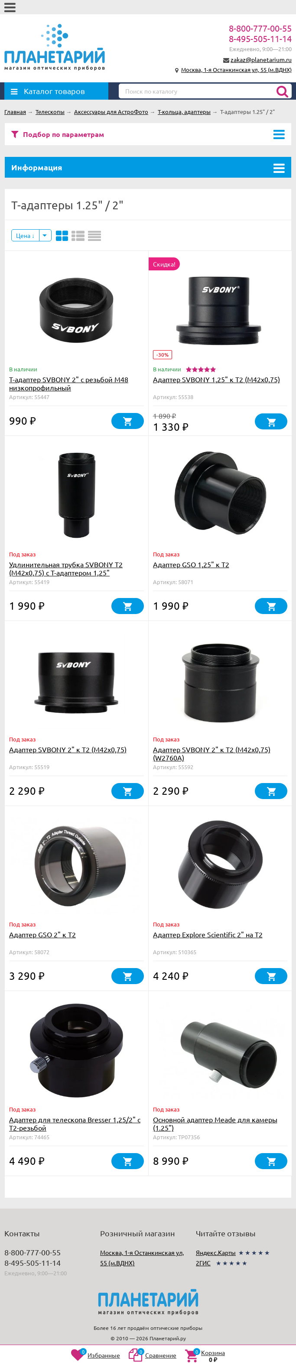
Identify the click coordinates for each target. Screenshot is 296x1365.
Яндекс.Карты (216, 1252)
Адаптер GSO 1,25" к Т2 (191, 564)
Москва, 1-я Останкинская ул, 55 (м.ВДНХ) (236, 69)
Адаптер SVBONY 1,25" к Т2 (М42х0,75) (216, 379)
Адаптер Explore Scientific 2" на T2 (208, 934)
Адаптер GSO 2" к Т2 (42, 934)
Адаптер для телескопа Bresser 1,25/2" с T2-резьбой (74, 1123)
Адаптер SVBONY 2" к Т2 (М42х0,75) (68, 749)
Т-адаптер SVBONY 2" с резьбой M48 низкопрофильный (68, 383)
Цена (25, 235)
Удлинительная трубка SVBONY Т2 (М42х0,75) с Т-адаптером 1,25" (66, 568)
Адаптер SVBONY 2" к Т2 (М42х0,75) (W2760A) (211, 753)
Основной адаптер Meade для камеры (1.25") (215, 1123)
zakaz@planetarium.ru (261, 59)
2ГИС (203, 1263)
